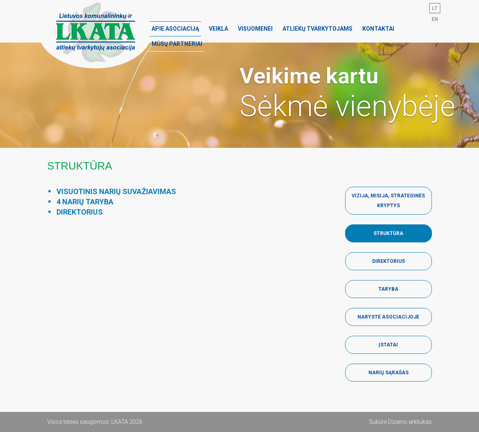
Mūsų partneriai (176, 44)
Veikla (218, 28)
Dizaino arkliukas (410, 421)
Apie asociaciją (175, 28)
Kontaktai (378, 28)
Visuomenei (255, 28)
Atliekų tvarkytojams (317, 28)
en (435, 19)
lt (435, 8)
